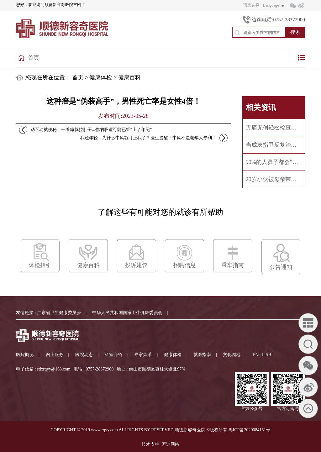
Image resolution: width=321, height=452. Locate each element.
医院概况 (25, 354)
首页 (33, 58)
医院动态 (84, 354)
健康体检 (100, 77)
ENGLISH (262, 354)
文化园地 (231, 354)
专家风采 (143, 354)
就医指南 (202, 354)
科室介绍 (113, 354)
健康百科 (129, 77)
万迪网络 (170, 444)
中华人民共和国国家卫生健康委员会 (127, 312)
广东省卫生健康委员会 (59, 312)
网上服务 (54, 354)
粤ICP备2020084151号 (250, 430)
